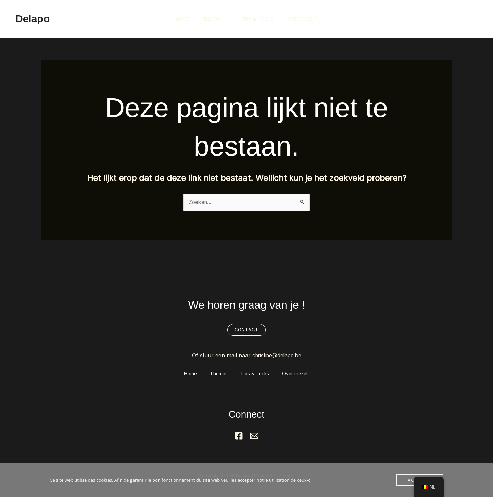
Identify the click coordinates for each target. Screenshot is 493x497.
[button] (223, 19)
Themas (214, 19)
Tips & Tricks (258, 19)
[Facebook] (239, 436)
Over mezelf (306, 19)
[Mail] (254, 436)
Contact (246, 330)
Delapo (32, 18)
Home (178, 19)
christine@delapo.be (277, 355)
